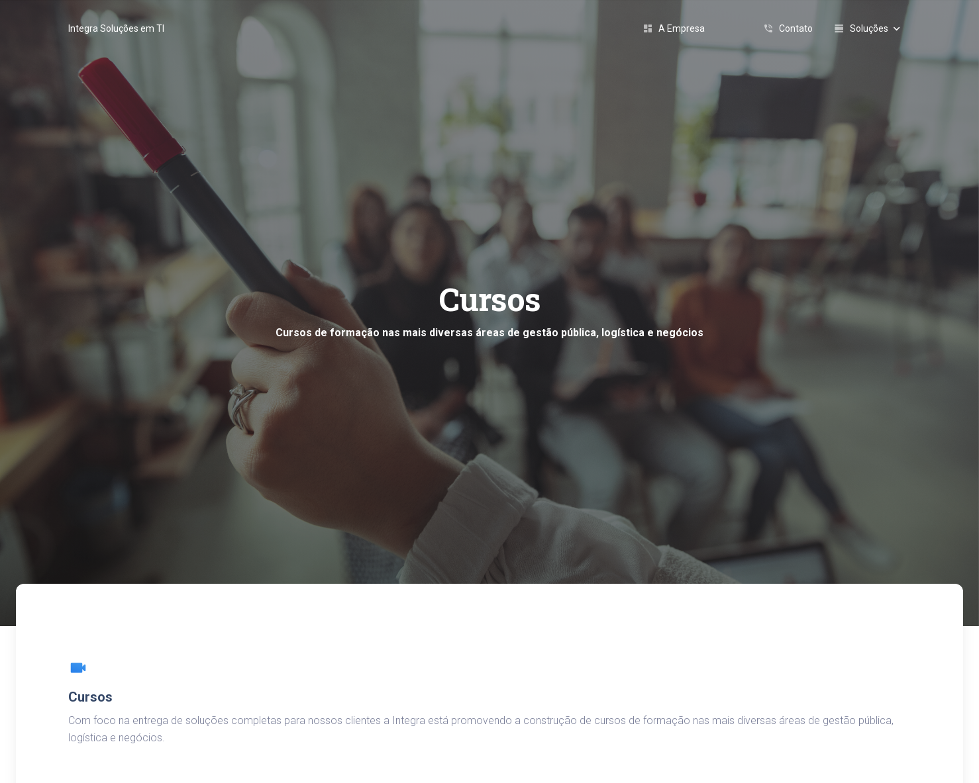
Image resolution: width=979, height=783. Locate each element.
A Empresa (674, 28)
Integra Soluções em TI (116, 28)
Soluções (867, 28)
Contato (788, 28)
